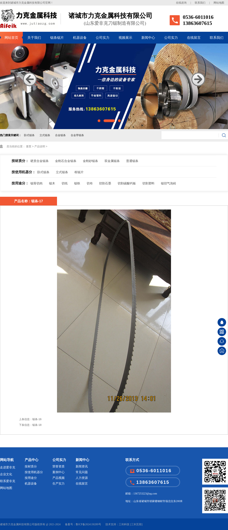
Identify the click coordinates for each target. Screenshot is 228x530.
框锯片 (79, 172)
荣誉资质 (58, 466)
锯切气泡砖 (168, 183)
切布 (90, 183)
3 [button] (119, 120)
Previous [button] (30, 79)
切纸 (65, 183)
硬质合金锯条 (39, 161)
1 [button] (99, 120)
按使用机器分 (34, 472)
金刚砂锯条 (90, 161)
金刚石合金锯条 (65, 161)
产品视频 (58, 477)
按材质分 (31, 466)
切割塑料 (148, 183)
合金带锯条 (77, 135)
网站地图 (219, 2)
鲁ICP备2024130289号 (88, 524)
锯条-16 (36, 419)
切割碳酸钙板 (127, 183)
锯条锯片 (57, 38)
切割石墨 (105, 183)
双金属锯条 (112, 161)
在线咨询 (181, 2)
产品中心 (31, 460)
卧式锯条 (29, 135)
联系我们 (200, 2)
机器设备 (80, 38)
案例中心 (58, 472)
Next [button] (198, 79)
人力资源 (82, 477)
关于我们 (34, 38)
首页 (29, 146)
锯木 (52, 183)
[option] (114, 86)
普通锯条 (132, 161)
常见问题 (82, 472)
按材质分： (20, 161)
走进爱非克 (7, 467)
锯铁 (77, 183)
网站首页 (11, 38)
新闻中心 (148, 38)
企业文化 (6, 474)
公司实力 (102, 38)
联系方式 (132, 460)
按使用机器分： (24, 172)
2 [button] (109, 120)
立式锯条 (45, 135)
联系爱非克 (7, 481)
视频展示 (125, 38)
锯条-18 (36, 424)
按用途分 (31, 477)
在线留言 (194, 38)
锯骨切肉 (36, 183)
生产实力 (58, 483)
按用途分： (20, 183)
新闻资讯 (82, 466)
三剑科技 (124, 524)
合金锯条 (60, 135)
